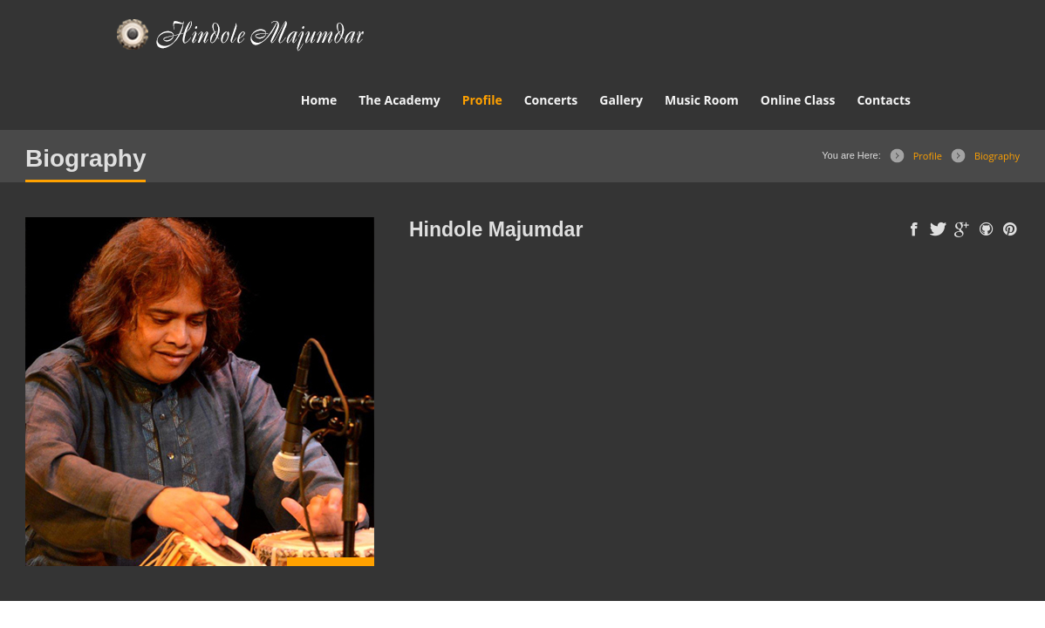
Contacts (884, 100)
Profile (482, 100)
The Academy (399, 100)
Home (319, 100)
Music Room (702, 100)
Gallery (621, 100)
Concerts (551, 100)
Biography (997, 155)
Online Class (798, 100)
